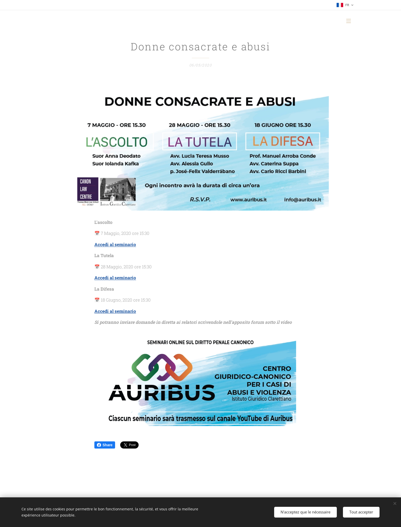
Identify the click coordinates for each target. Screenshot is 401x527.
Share (105, 445)
